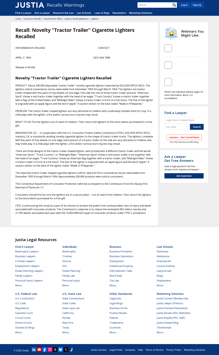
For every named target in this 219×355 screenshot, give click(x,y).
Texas (65, 327)
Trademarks (116, 322)
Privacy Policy (173, 350)
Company (130, 350)
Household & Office (53, 19)
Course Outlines (166, 266)
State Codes (69, 303)
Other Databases (120, 294)
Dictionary (162, 251)
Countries (115, 327)
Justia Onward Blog (168, 322)
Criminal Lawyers (25, 261)
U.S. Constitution (24, 298)
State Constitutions (73, 298)
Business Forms (118, 308)
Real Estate (115, 275)
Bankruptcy (69, 251)
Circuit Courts (23, 318)
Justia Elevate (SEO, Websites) (173, 313)
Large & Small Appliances (76, 19)
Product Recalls (118, 313)
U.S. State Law (72, 294)
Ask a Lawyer (42, 13)
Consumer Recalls (32, 19)
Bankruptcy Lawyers (26, 251)
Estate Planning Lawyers (29, 271)
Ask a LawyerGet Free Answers (178, 158)
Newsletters (119, 13)
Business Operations (121, 256)
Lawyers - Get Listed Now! (184, 137)
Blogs (160, 275)
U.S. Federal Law (26, 294)
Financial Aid (164, 261)
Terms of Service (155, 350)
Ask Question (184, 175)
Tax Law (114, 280)
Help (140, 350)
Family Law (68, 275)
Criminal (67, 256)
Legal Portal (115, 350)
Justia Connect (99, 350)
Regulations (22, 308)
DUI (64, 266)
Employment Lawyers (27, 266)
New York (67, 322)
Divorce (66, 261)
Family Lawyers (23, 275)
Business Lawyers (25, 256)
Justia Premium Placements (172, 308)
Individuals (69, 247)
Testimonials (164, 327)
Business (115, 247)
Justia (18, 19)
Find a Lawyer (23, 13)
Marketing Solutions (140, 13)
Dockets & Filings (25, 327)
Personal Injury (71, 280)
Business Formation (120, 251)
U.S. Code (20, 303)
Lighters (94, 19)
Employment (116, 261)
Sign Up (197, 5)
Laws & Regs (102, 13)
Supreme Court (24, 313)
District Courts (23, 322)
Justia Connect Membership (172, 298)
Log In (184, 5)
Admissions (163, 256)
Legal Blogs (116, 303)
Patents (113, 318)
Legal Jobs (115, 298)
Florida (66, 318)
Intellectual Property (121, 266)
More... (19, 285)
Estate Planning (71, 271)
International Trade (120, 271)
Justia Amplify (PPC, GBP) (171, 318)
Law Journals (164, 271)
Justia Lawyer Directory (170, 303)
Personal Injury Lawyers (29, 280)
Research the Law (63, 13)
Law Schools (83, 13)
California (67, 313)
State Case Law (71, 308)
